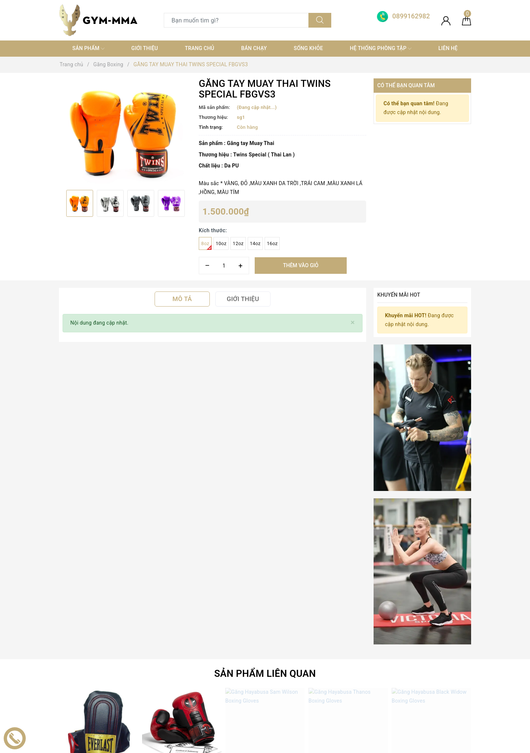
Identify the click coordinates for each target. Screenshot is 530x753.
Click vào (182, 509)
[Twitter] (80, 667)
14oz (255, 243)
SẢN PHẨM (88, 48)
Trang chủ (199, 48)
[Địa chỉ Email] (358, 552)
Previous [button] (58, 203)
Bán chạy (254, 48)
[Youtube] (95, 667)
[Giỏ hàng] (466, 20)
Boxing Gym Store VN (412, 628)
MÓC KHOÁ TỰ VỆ (185, 714)
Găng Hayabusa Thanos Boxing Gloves (350, 499)
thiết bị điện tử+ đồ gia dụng (197, 688)
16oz (272, 243)
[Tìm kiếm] (319, 20)
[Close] (352, 322)
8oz (206, 245)
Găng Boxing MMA (186, 648)
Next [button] (191, 203)
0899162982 (311, 635)
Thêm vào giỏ (300, 265)
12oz (238, 243)
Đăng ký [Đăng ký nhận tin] (447, 551)
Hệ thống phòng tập (381, 48)
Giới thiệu (144, 48)
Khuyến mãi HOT (398, 295)
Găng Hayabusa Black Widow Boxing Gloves (439, 499)
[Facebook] (65, 667)
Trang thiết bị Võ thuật (190, 662)
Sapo (330, 745)
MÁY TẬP (175, 701)
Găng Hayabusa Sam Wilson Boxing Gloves (272, 499)
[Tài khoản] (446, 20)
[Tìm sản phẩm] (236, 20)
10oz (221, 243)
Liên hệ (447, 48)
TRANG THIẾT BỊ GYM (190, 635)
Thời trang (176, 675)
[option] (125, 131)
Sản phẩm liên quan (265, 398)
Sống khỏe (308, 48)
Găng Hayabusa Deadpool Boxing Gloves (186, 499)
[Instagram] (111, 667)
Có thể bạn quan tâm (406, 85)
